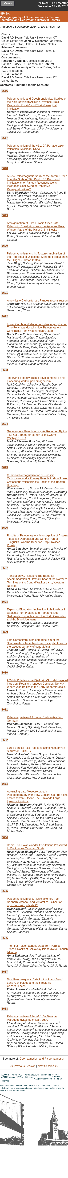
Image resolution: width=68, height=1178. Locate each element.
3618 (5, 168)
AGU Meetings (8, 1077)
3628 (5, 601)
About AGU (17, 1075)
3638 (5, 1008)
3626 (5, 527)
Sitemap (29, 1077)
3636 (5, 937)
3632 (5, 740)
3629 (5, 632)
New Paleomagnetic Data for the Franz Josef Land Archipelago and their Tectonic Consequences (34, 982)
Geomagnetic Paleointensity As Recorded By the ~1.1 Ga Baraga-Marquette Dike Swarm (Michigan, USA (37, 434)
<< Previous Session (22, 1066)
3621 (5, 292)
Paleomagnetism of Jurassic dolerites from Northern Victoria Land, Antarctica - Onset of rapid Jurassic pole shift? (34, 902)
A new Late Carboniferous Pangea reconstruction (37, 300)
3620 (5, 245)
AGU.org (5, 1075)
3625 (5, 467)
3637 (5, 971)
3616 (5, 90)
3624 (5, 423)
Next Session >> (48, 1066)
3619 (5, 215)
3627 (5, 568)
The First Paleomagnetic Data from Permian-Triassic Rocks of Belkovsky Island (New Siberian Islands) (37, 949)
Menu (7, 3)
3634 (5, 837)
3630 (5, 672)
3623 (5, 370)
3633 (5, 783)
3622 (5, 316)
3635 (5, 890)
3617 (5, 137)
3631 (5, 709)
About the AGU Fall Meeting (38, 1075)
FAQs (20, 1077)
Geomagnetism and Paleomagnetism (42, 1058)
